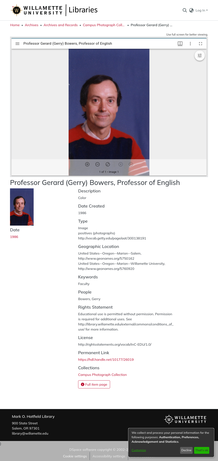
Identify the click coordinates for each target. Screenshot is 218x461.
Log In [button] (201, 10)
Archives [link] (32, 25)
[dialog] (171, 442)
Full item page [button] (94, 384)
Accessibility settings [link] (109, 456)
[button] (184, 10)
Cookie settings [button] (75, 456)
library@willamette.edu (30, 433)
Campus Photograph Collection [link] (104, 25)
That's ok (201, 450)
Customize (139, 450)
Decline (186, 450)
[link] (102, 374)
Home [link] (15, 25)
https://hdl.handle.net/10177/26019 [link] (106, 359)
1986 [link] (14, 237)
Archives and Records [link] (61, 25)
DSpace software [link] (82, 449)
